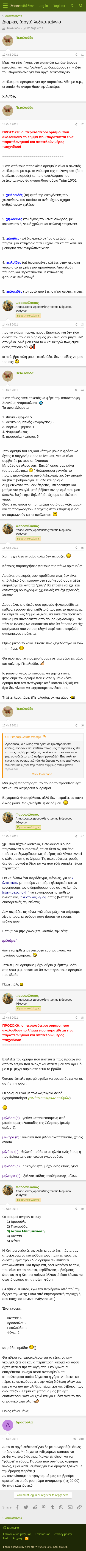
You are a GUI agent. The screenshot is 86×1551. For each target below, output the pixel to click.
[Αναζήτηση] (80, 5)
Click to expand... (43, 774)
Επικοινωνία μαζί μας (17, 1534)
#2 (82, 124)
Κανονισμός (42, 1534)
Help (6, 1538)
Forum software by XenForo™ (35, 1546)
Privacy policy (63, 1534)
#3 (82, 324)
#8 (82, 1017)
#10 (81, 1439)
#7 (82, 836)
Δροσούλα (24, 1422)
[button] (5, 5)
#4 (82, 390)
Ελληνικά (11, 1527)
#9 (82, 1209)
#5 (82, 547)
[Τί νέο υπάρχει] (72, 5)
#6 (82, 725)
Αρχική (17, 1538)
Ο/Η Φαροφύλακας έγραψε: (23, 737)
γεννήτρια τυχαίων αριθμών (48, 1098)
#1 (82, 54)
